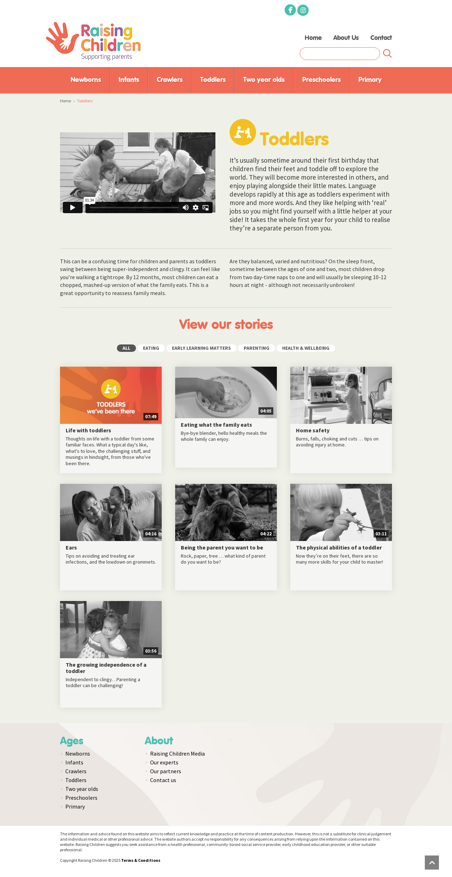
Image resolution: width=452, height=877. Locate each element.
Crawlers (170, 80)
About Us (346, 38)
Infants (129, 80)
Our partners (165, 771)
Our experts (164, 762)
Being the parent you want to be (222, 548)
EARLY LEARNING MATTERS (201, 348)
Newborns (86, 80)
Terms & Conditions (140, 860)
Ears (71, 548)
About (159, 741)
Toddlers (213, 80)
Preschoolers (321, 80)
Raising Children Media (177, 753)
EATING (151, 348)
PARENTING (256, 348)
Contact (381, 38)
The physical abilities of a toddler (339, 548)
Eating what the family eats (216, 425)
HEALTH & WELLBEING (305, 348)
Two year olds (264, 80)
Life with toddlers (88, 430)
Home (313, 38)
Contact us (163, 779)
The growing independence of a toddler (106, 668)
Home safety (312, 430)
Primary (370, 80)
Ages (71, 741)
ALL (126, 348)
